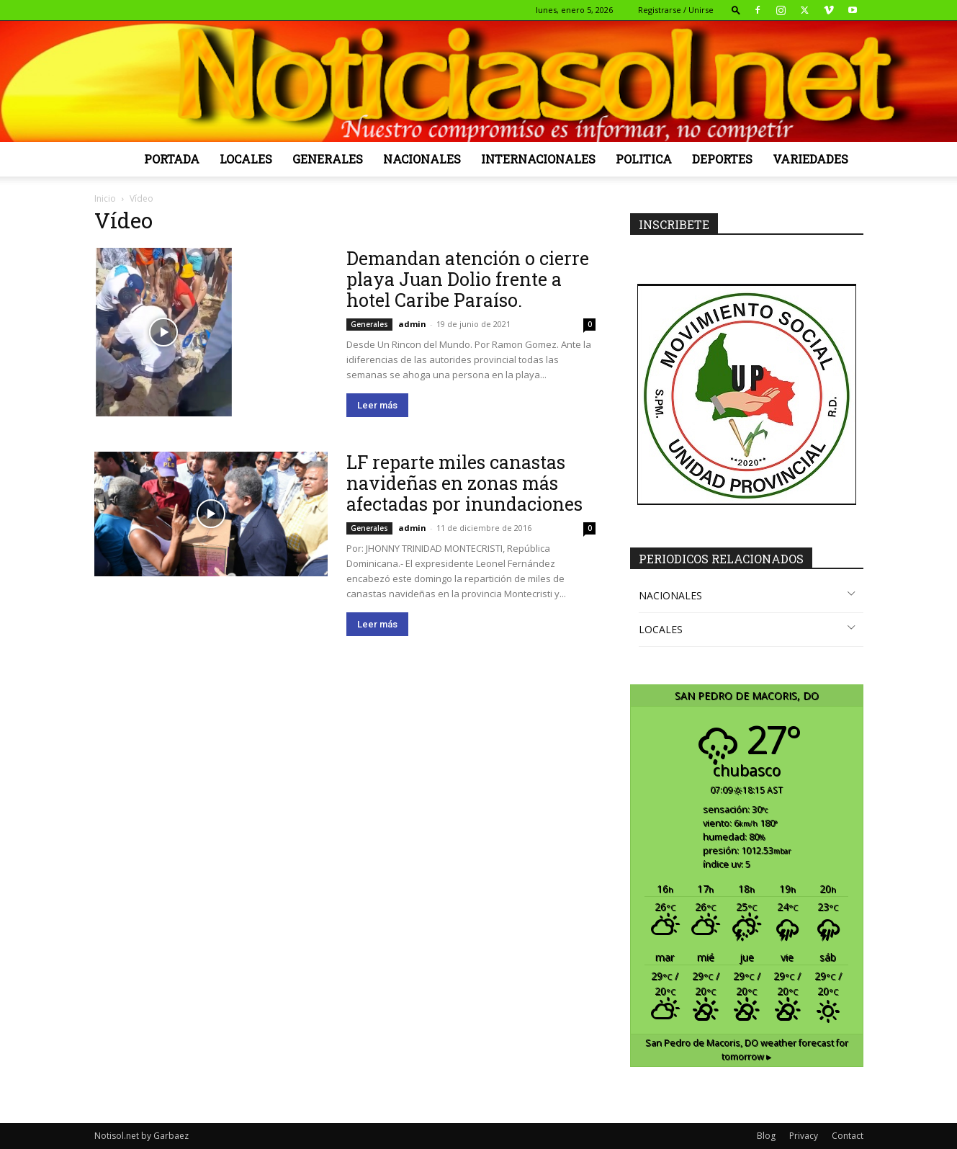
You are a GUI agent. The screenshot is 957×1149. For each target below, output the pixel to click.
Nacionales (422, 158)
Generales (327, 158)
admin (412, 323)
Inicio (105, 198)
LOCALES (661, 629)
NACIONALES (670, 595)
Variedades (810, 158)
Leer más (377, 405)
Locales (246, 158)
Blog (766, 1136)
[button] (736, 9)
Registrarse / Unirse (676, 9)
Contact (847, 1136)
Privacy (803, 1136)
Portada (171, 158)
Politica (644, 158)
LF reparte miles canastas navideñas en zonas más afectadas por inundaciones (464, 483)
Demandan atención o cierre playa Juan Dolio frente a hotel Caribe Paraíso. (467, 279)
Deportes (722, 158)
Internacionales (538, 158)
